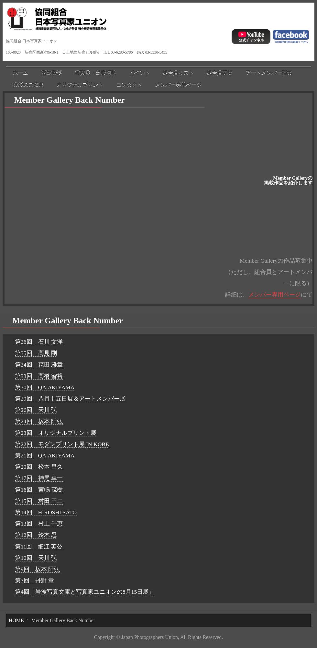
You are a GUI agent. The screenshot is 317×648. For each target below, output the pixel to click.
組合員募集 (220, 72)
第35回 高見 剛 (36, 353)
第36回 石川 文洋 (39, 342)
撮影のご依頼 (28, 84)
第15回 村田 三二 (39, 501)
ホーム (20, 72)
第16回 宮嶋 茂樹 (39, 489)
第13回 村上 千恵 (39, 523)
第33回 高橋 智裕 (39, 376)
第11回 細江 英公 (38, 546)
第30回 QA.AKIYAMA (44, 387)
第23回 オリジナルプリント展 (55, 433)
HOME (16, 620)
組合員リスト (178, 72)
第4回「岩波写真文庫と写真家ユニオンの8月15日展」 (84, 592)
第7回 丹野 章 (34, 580)
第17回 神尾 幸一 (39, 478)
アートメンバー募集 (269, 72)
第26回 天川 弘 (36, 410)
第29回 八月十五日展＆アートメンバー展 (70, 398)
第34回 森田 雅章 (39, 364)
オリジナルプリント (80, 84)
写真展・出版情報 (95, 72)
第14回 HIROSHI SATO (46, 512)
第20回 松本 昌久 (39, 467)
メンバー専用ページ (178, 84)
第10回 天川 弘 (36, 558)
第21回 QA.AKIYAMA (44, 455)
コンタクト (129, 84)
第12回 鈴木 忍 (36, 535)
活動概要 (51, 72)
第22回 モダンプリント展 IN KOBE (62, 444)
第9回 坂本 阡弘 (37, 569)
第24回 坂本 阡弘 (39, 421)
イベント (139, 72)
